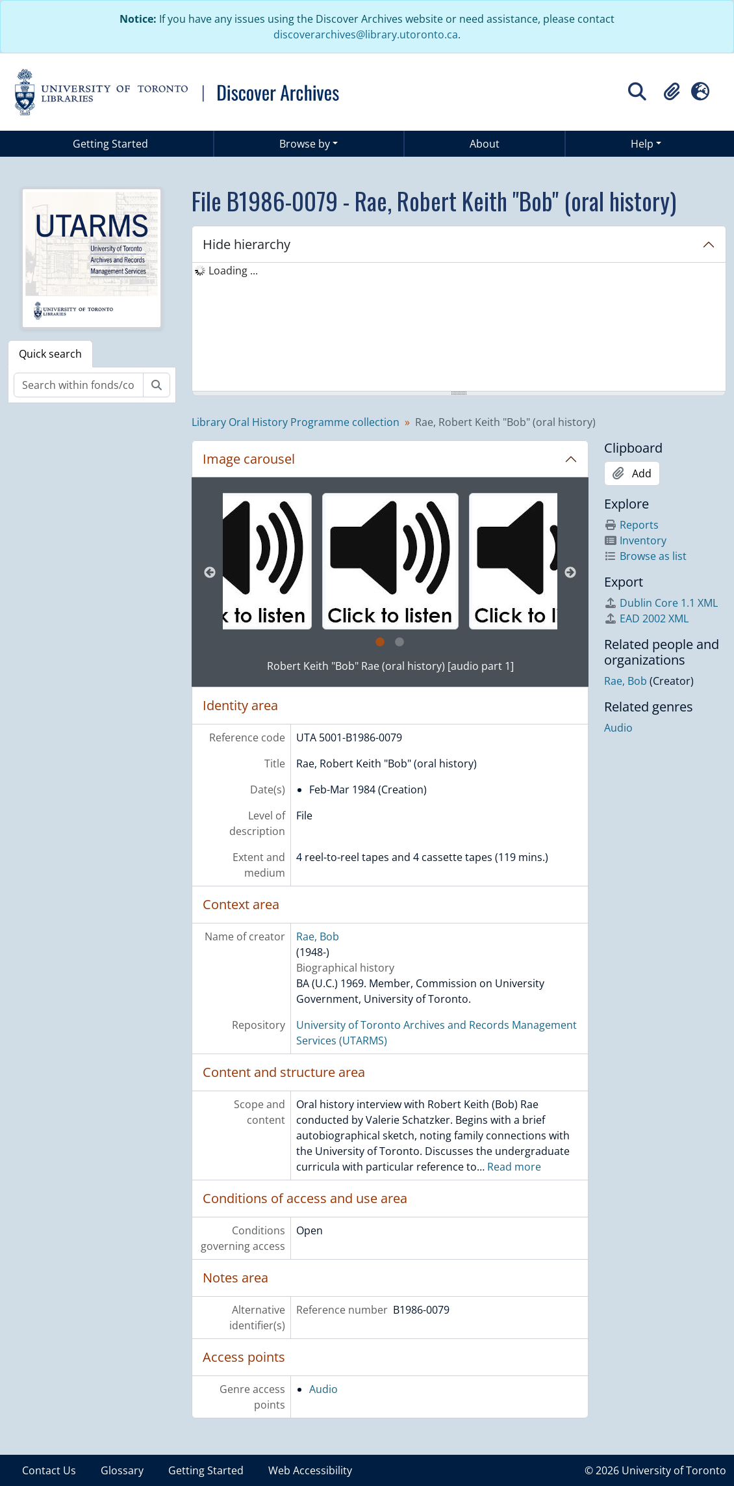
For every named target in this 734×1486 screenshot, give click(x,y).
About (485, 144)
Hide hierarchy (246, 244)
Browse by (304, 144)
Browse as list (645, 556)
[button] (671, 91)
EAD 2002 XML (646, 618)
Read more (514, 1167)
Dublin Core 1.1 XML (661, 603)
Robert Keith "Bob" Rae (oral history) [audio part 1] (390, 666)
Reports (631, 525)
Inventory (635, 540)
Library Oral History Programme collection (295, 422)
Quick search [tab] (50, 354)
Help (642, 144)
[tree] (459, 328)
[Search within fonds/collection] (79, 385)
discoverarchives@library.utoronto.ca (365, 34)
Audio (323, 1389)
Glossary (122, 1470)
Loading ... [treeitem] (233, 270)
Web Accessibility (310, 1470)
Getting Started (110, 144)
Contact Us (49, 1470)
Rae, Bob (317, 936)
